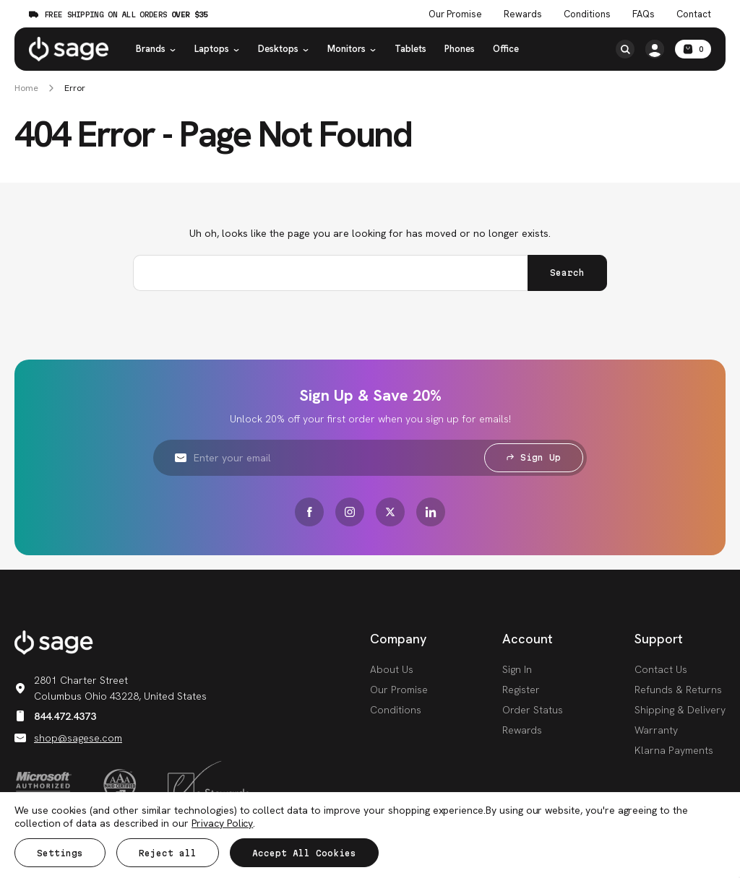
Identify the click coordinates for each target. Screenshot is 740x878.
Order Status (532, 709)
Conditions (395, 709)
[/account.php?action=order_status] (654, 49)
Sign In (517, 669)
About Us (391, 669)
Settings (60, 853)
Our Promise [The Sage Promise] (455, 14)
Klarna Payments (673, 750)
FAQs (643, 14)
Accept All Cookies (304, 853)
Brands (156, 49)
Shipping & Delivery (680, 709)
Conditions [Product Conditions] (587, 14)
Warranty (656, 729)
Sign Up (534, 457)
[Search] (625, 49)
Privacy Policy (222, 823)
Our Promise (399, 689)
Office (506, 49)
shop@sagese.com (68, 737)
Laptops (217, 49)
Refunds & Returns (678, 689)
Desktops (283, 49)
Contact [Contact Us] (693, 14)
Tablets (410, 49)
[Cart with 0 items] (693, 49)
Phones (459, 49)
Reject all (168, 853)
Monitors (352, 49)
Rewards (523, 14)
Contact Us (660, 669)
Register (521, 689)
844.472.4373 (55, 716)
